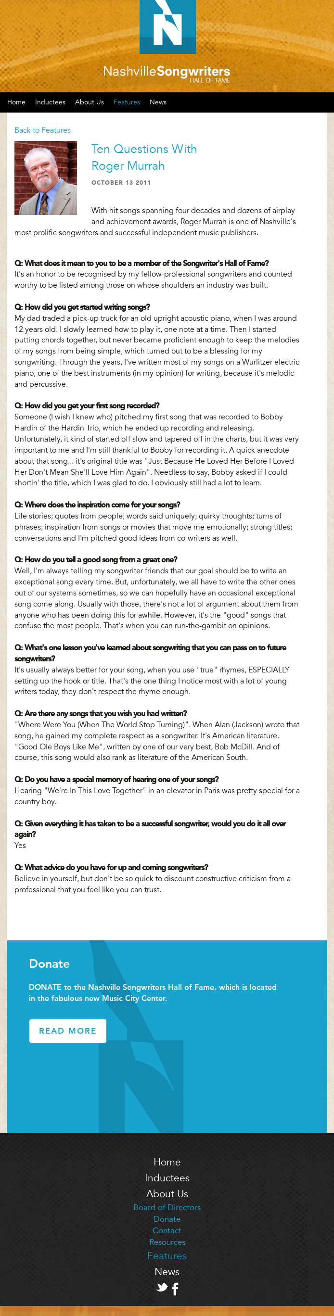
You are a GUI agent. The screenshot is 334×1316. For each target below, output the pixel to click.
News (158, 102)
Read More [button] (68, 1031)
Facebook (175, 1289)
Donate (167, 1219)
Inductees (50, 102)
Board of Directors (167, 1207)
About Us (89, 102)
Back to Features (42, 130)
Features (127, 102)
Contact (167, 1231)
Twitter (162, 1287)
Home (167, 1162)
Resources (167, 1242)
